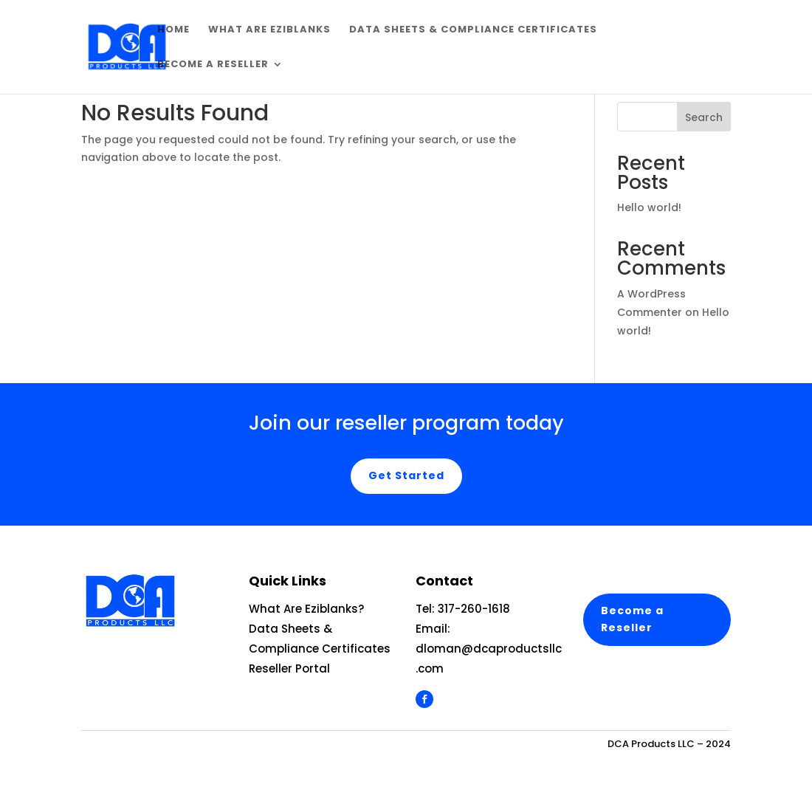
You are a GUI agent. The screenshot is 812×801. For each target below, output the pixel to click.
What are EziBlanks (269, 30)
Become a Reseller (213, 65)
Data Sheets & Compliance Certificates (473, 30)
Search (704, 117)
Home (173, 30)
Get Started (406, 475)
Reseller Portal (289, 668)
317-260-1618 (474, 608)
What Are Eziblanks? (306, 608)
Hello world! (649, 207)
